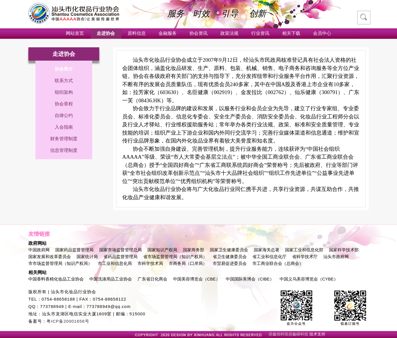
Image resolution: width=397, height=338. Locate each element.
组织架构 (64, 92)
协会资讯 (198, 33)
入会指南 (64, 127)
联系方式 (64, 80)
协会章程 (64, 103)
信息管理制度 (63, 150)
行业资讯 (260, 33)
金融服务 (168, 33)
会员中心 (322, 33)
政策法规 (229, 33)
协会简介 (64, 69)
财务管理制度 (63, 138)
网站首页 (75, 33)
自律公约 (64, 115)
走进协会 (106, 33)
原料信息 (137, 33)
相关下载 (291, 33)
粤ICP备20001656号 (68, 321)
